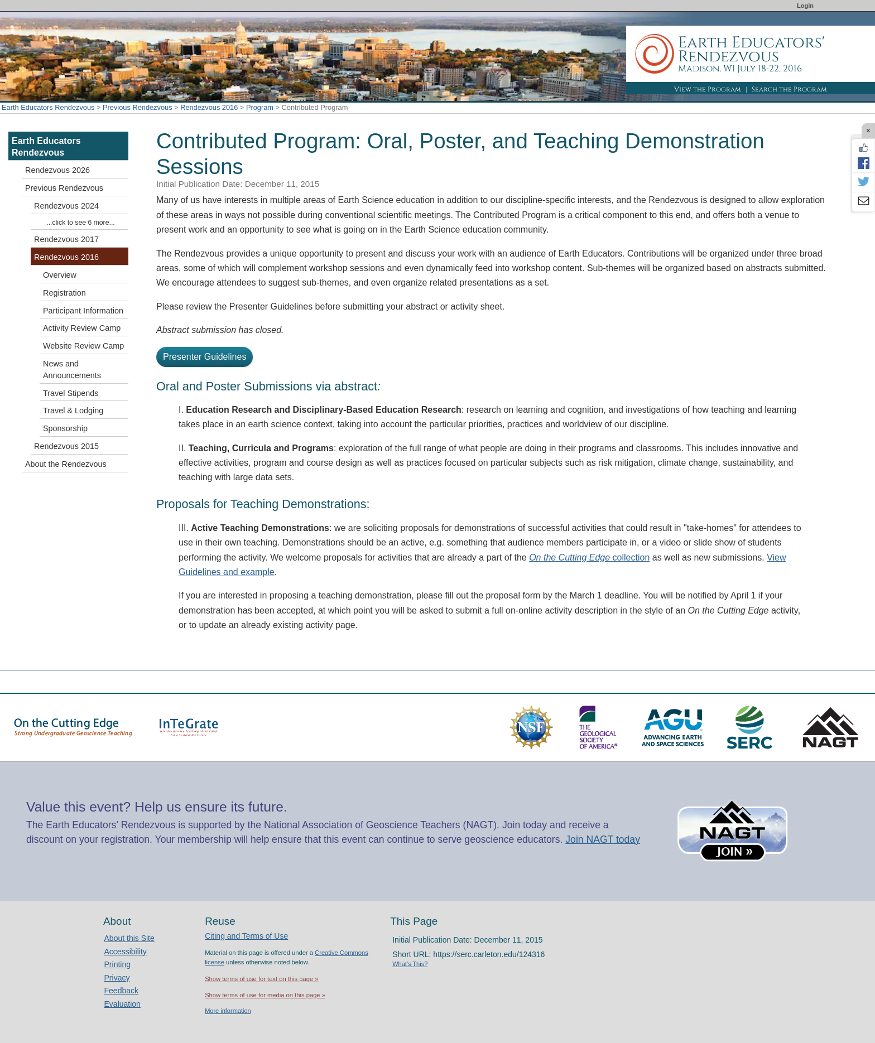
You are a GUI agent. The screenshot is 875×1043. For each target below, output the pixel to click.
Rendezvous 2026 (57, 170)
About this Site (129, 938)
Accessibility (125, 951)
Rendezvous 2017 (66, 239)
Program (259, 107)
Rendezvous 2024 (66, 205)
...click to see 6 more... (80, 222)
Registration (64, 292)
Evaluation (122, 1003)
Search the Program (789, 89)
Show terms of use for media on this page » (265, 995)
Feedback (121, 990)
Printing (117, 964)
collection (589, 557)
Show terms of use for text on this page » (261, 979)
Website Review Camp (83, 345)
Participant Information (83, 310)
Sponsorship (65, 428)
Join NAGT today (602, 839)
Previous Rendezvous (137, 107)
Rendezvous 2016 (209, 107)
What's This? (409, 963)
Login (805, 5)
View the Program (707, 89)
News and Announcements (72, 369)
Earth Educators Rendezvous (48, 107)
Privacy (117, 977)
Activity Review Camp (82, 327)
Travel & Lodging (73, 410)
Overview (59, 275)
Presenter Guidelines (204, 356)
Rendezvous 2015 (66, 446)
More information (228, 1010)
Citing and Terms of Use (246, 935)
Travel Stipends (70, 393)
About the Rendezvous (66, 464)
